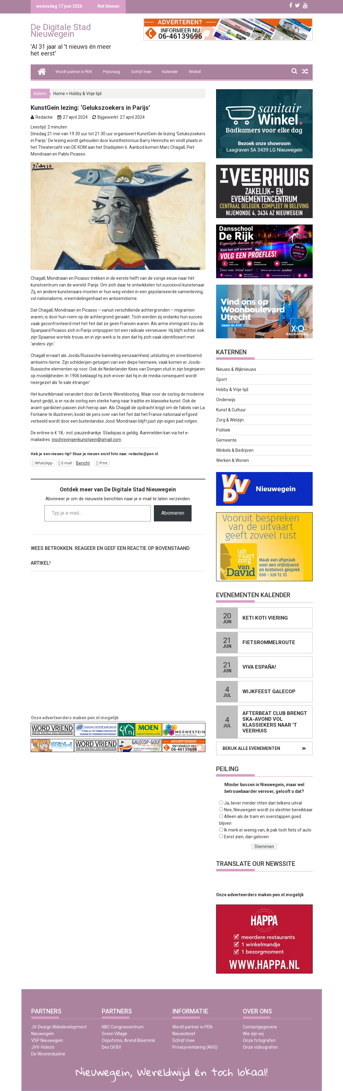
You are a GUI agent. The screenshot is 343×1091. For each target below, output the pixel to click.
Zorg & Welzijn (230, 419)
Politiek (223, 430)
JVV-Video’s (42, 1047)
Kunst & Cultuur (231, 409)
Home (59, 93)
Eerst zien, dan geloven (246, 836)
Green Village (114, 1033)
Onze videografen (260, 1047)
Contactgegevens (260, 1026)
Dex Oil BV (111, 1047)
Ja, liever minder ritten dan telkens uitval (263, 803)
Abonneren (172, 513)
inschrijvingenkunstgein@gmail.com (86, 439)
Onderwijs (225, 399)
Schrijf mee (141, 71)
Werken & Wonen (232, 460)
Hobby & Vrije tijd (85, 93)
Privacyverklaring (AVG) (195, 1047)
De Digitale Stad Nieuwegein (61, 30)
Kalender (170, 71)
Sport (221, 379)
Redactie (44, 117)
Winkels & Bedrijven (234, 450)
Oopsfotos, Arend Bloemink (128, 1040)
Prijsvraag (111, 71)
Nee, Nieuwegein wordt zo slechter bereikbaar (268, 809)
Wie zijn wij (253, 1033)
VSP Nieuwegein (47, 1040)
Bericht (83, 463)
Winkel (195, 71)
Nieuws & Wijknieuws (236, 369)
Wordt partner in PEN (73, 71)
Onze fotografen (259, 1040)
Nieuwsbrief (184, 1033)
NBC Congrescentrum (123, 1026)
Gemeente (226, 440)
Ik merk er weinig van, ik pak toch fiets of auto (267, 830)
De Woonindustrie (48, 1053)
